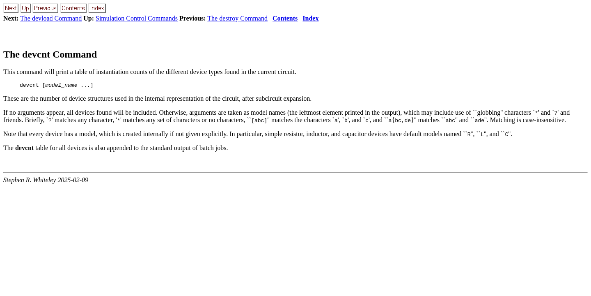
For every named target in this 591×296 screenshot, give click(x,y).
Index (310, 18)
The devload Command (51, 18)
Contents (285, 18)
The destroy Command (237, 18)
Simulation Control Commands (137, 18)
